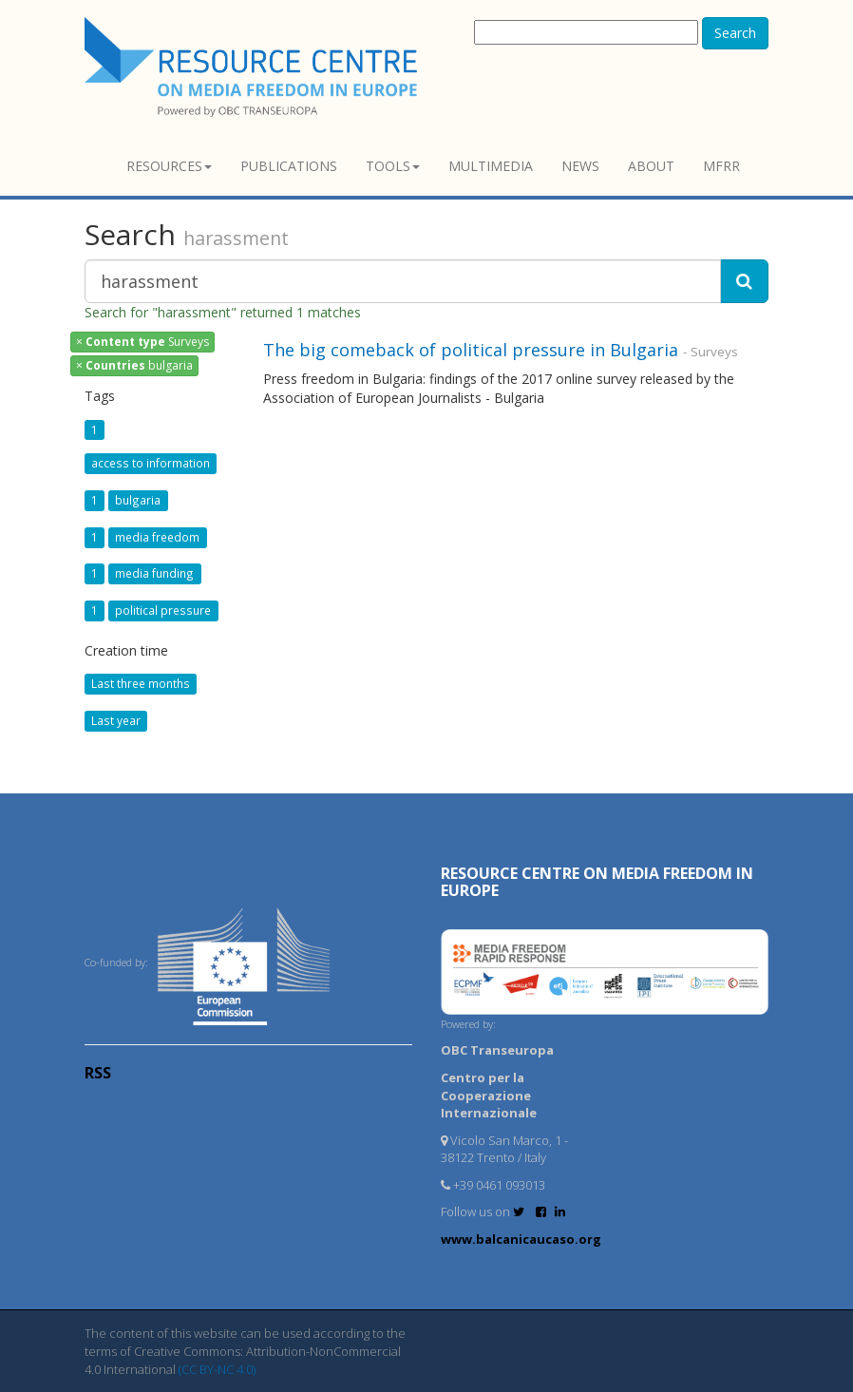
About (651, 166)
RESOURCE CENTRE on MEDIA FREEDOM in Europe (597, 882)
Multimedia (490, 166)
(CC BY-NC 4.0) (217, 1369)
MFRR (721, 166)
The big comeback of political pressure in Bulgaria (470, 349)
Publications (288, 166)
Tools (393, 166)
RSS (98, 1072)
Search (735, 33)
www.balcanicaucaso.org (521, 1239)
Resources (169, 166)
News (580, 166)
